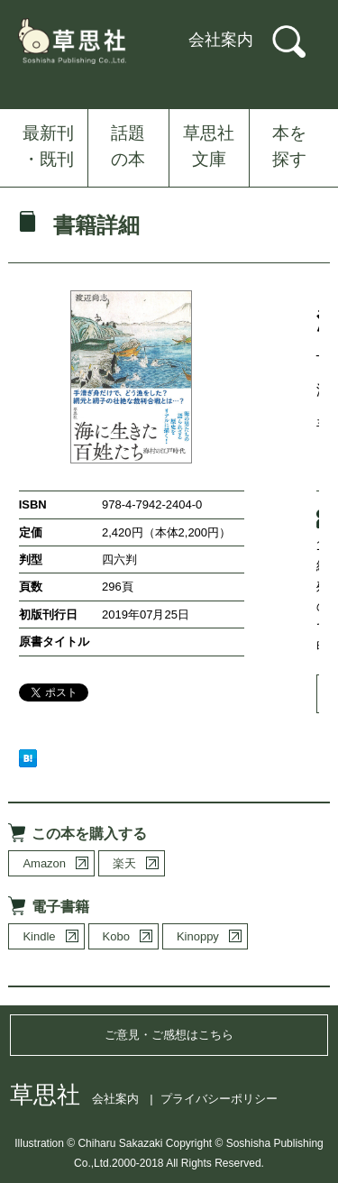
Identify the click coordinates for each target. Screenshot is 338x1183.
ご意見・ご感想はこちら (169, 1034)
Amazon (44, 863)
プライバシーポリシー (219, 1098)
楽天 (124, 863)
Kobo (116, 936)
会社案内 (220, 40)
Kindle (39, 936)
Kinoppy (198, 936)
